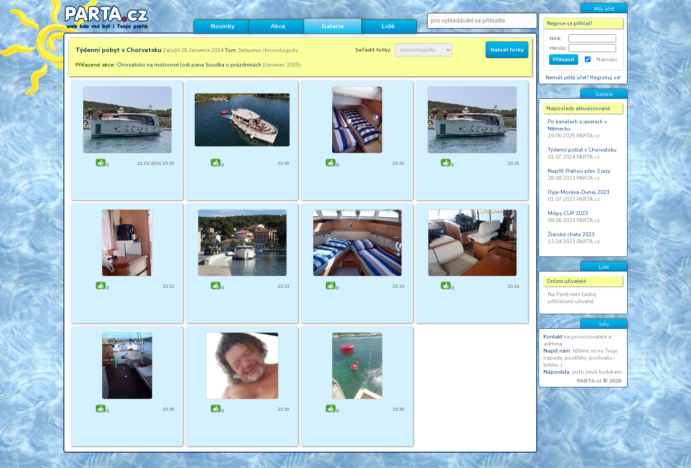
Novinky (222, 26)
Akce (278, 26)
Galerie (333, 26)
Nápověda (556, 371)
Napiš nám (556, 350)
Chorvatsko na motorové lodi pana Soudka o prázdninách (189, 64)
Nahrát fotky (507, 49)
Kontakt (552, 336)
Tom (230, 50)
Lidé (388, 26)
